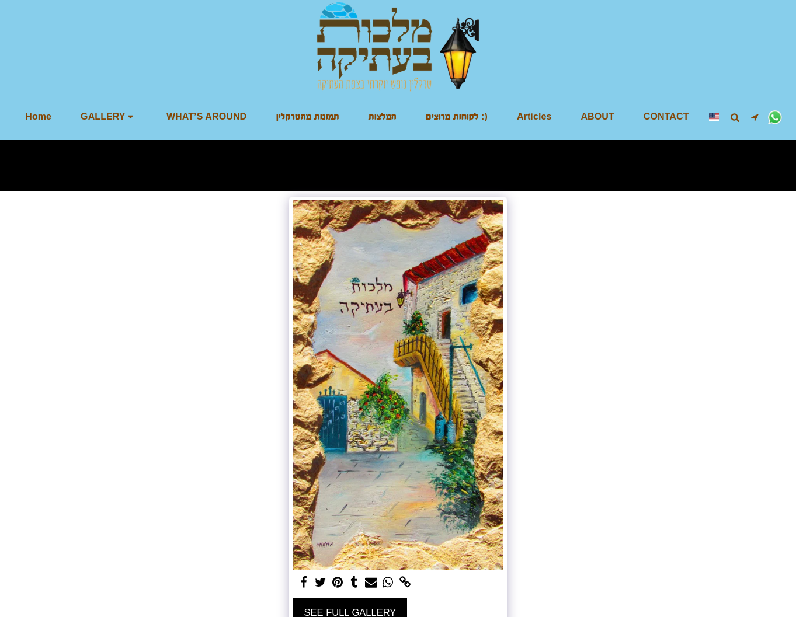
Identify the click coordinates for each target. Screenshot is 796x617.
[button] (109, 117)
